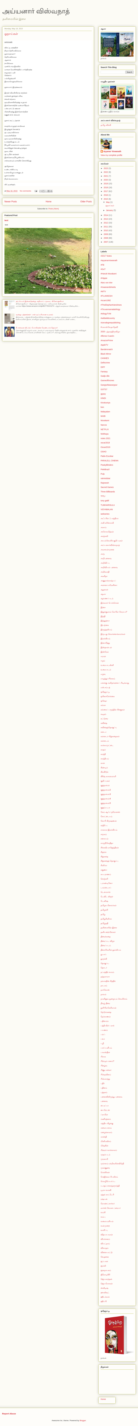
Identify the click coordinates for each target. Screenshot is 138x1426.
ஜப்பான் (104, 1261)
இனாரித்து (105, 643)
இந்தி (103, 616)
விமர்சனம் (105, 1239)
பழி (102, 1043)
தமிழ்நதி (104, 923)
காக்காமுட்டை (107, 745)
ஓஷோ (104, 701)
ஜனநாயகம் (106, 1270)
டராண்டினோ (106, 883)
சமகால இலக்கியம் (109, 830)
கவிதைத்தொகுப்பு (109, 727)
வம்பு (103, 1217)
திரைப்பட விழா (108, 941)
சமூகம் (104, 834)
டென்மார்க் (105, 892)
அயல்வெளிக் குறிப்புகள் (112, 541)
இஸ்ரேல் (105, 652)
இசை (103, 607)
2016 (106, 195)
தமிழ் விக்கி (106, 125)
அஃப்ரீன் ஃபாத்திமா (109, 518)
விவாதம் (104, 1248)
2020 (106, 180)
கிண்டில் (104, 767)
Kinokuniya (105, 403)
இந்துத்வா (105, 621)
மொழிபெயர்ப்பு (108, 1181)
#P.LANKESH (106, 296)
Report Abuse (9, 1413)
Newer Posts (10, 201)
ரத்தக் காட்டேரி (107, 1194)
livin (102, 407)
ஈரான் (103, 656)
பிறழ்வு (104, 1065)
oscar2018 (105, 443)
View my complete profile (111, 155)
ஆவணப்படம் (107, 598)
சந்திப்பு (104, 825)
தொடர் (104, 968)
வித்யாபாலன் (107, 1234)
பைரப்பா (105, 1105)
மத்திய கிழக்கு (107, 1123)
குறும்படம (105, 807)
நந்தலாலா (105, 976)
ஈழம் (103, 661)
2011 (106, 227)
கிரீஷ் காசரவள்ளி (108, 776)
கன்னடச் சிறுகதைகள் (110, 736)
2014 (106, 215)
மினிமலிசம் (106, 1141)
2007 (106, 242)
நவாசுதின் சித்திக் (108, 981)
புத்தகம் (104, 1092)
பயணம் (104, 1030)
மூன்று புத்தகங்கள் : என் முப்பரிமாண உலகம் (34, 315)
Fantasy (104, 371)
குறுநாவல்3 (106, 794)
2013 (106, 219)
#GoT (103, 269)
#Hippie (104, 278)
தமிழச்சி (104, 910)
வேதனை (105, 1257)
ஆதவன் (104, 589)
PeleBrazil (105, 469)
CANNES (105, 358)
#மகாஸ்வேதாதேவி (109, 327)
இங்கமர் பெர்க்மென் (110, 603)
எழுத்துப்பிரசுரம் (108, 678)
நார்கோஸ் (105, 990)
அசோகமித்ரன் (107, 532)
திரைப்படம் (106, 945)
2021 (106, 176)
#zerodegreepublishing (110, 323)
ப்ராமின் (104, 1114)
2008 (106, 238)
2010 (106, 230)
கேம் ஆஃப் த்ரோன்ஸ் (110, 812)
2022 (106, 172)
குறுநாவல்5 (106, 803)
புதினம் (104, 1088)
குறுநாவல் (105, 785)
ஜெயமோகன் (107, 1283)
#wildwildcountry (108, 318)
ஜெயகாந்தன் (106, 1279)
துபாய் (103, 954)
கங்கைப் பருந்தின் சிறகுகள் (113, 710)
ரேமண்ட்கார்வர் (108, 1203)
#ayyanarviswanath (109, 260)
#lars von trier (106, 283)
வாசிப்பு (104, 1230)
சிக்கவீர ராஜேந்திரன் (110, 847)
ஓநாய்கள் (11, 34)
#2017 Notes (106, 256)
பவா (103, 1039)
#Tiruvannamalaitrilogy (110, 309)
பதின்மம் (105, 1021)
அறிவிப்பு (105, 563)
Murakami (105, 420)
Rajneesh (105, 483)
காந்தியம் (105, 758)
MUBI (103, 416)
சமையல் (104, 839)
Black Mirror (106, 354)
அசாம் (103, 527)
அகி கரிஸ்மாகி (107, 523)
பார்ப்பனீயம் (106, 1048)
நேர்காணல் (106, 1016)
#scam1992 (106, 300)
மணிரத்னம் (106, 1119)
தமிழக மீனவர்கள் (109, 905)
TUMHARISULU (108, 505)
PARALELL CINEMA (109, 460)
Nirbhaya (104, 434)
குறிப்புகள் (105, 781)
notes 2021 (105, 438)
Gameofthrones (107, 380)
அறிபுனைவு (106, 558)
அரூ (103, 554)
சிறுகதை (104, 856)
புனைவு (104, 1101)
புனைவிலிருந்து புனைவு (111, 1097)
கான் (103, 763)
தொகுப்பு (105, 963)
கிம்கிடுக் (104, 772)
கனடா (103, 732)
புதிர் (103, 1083)
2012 (106, 223)
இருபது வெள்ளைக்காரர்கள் (113, 634)
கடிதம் (103, 714)
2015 (106, 199)
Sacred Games (107, 487)
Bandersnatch (107, 349)
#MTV (103, 291)
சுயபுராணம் (106, 874)
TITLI (103, 496)
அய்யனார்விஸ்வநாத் (110, 545)
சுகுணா (104, 870)
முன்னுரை (105, 1168)
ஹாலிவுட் (105, 1292)
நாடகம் (104, 985)
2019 (106, 183)
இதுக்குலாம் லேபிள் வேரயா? (114, 612)
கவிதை (104, 723)
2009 (106, 234)
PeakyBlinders (107, 465)
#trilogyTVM (106, 314)
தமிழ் (103, 914)
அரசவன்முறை (107, 549)
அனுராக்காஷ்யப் (108, 581)
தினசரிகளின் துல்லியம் (111, 950)
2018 (106, 187)
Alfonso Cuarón (107, 336)
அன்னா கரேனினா (109, 585)
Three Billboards (108, 492)
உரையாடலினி (107, 665)
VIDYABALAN (107, 509)
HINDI (103, 398)
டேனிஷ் (104, 901)
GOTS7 (104, 389)
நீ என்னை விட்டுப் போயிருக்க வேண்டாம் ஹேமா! (37, 328)
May (108, 202)
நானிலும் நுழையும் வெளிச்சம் (114, 999)
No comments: (26, 191)
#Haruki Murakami (109, 274)
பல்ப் (103, 1034)
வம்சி (103, 1212)
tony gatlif (105, 500)
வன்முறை (105, 1226)
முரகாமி (104, 1159)
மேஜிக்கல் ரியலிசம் (109, 1177)
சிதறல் (103, 852)
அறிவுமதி (105, 572)
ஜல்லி (103, 1266)
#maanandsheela (108, 287)
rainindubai (105, 478)
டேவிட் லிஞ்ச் (107, 896)
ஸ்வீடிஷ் (104, 1288)
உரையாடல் (106, 670)
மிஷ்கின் (104, 1145)
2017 (106, 191)
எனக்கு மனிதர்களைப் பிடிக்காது (115, 683)
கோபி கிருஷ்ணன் (109, 821)
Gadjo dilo (105, 376)
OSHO (103, 452)
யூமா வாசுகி (106, 1190)
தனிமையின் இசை (109, 928)
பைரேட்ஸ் (105, 1110)
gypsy (103, 394)
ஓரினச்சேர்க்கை (108, 696)
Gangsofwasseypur (109, 385)
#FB (102, 265)
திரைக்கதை (106, 936)
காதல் (103, 750)
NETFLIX (105, 429)
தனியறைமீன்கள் (108, 932)
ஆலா (103, 594)
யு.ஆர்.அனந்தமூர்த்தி (110, 1186)
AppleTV (104, 345)
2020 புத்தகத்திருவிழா (110, 331)
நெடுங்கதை (106, 1012)
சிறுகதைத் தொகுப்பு (109, 861)
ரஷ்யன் (104, 1199)
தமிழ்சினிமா (106, 919)
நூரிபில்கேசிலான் (108, 1008)
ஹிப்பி (104, 1301)
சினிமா (104, 865)
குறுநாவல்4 (106, 799)
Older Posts (86, 201)
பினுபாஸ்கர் (106, 1070)
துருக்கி (104, 959)
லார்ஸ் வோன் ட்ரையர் (111, 1208)
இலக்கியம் (105, 638)
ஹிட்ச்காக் (105, 1297)
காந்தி (103, 754)
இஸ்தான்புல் (106, 647)
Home (49, 201)
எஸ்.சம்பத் (105, 687)
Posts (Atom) (53, 209)
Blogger (83, 1420)
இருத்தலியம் (106, 629)
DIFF (103, 367)
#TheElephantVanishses (111, 305)
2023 (106, 168)
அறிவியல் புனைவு (109, 567)
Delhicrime (105, 363)
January (109, 210)
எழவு (103, 674)
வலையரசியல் (107, 1221)
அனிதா (104, 576)
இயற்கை (105, 625)
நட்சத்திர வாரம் (107, 972)
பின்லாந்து (105, 1079)
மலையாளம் (106, 1128)
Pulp (103, 474)
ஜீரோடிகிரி (105, 1274)
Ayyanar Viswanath (112, 151)
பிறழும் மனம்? (107, 1061)
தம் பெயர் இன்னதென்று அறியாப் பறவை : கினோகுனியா (40, 301)
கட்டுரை (104, 718)
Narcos (104, 425)
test (6, 220)
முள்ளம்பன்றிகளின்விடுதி (112, 1163)
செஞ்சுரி (104, 879)
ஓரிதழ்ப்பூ (105, 692)
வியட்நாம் (105, 1243)
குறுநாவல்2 (106, 790)
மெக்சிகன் (105, 1172)
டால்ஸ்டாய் (106, 887)
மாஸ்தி (104, 1137)
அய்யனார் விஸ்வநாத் (36, 11)
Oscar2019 (105, 447)
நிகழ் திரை (105, 1003)
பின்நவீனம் (106, 1074)
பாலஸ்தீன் (105, 1052)
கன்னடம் (105, 741)
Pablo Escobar (107, 456)
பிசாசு (103, 1057)
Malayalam (105, 412)
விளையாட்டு (106, 1252)
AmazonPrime (107, 340)
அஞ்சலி (104, 536)
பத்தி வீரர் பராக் (107, 1025)
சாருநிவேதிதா (107, 843)
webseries (105, 514)
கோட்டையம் (106, 816)
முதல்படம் (105, 1154)
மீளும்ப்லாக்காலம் (109, 1150)
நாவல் (103, 994)
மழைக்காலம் (106, 1132)
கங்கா (103, 705)
